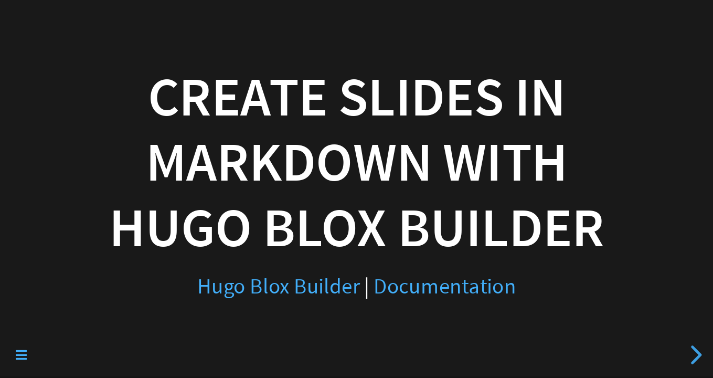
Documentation (445, 286)
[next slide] (694, 354)
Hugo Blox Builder (278, 286)
